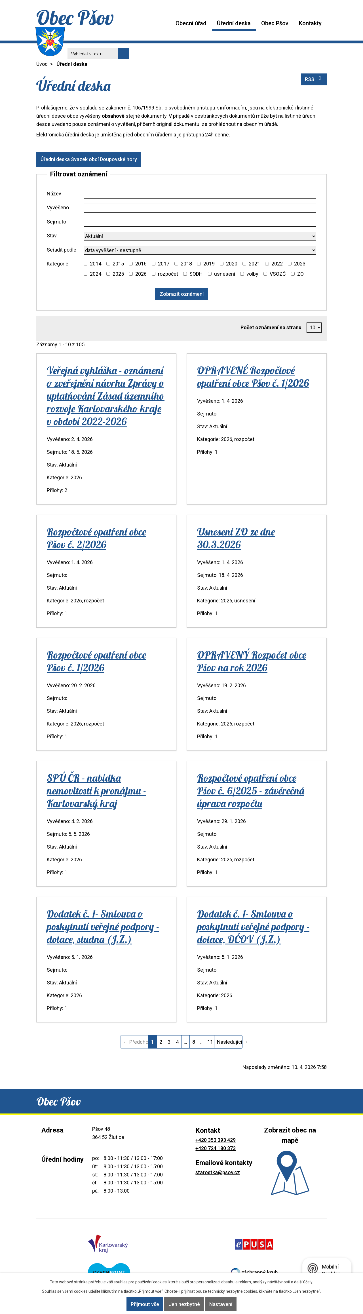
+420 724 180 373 (215, 1148)
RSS (314, 78)
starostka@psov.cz (217, 1172)
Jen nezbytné (184, 1304)
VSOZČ (278, 274)
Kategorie (57, 264)
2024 (95, 274)
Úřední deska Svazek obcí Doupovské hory (93, 159)
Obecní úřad (191, 23)
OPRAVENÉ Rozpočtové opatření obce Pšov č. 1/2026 (253, 376)
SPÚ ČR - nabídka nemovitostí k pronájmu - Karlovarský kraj (96, 790)
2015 (118, 264)
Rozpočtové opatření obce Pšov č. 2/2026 (96, 538)
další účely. (303, 1282)
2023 (299, 264)
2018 (186, 264)
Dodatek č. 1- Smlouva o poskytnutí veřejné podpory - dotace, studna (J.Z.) (103, 926)
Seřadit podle (61, 250)
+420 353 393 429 (215, 1140)
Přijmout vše (137, 1304)
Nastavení (228, 1304)
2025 (118, 274)
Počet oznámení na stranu (270, 327)
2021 (254, 264)
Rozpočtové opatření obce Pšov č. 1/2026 (96, 661)
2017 (163, 264)
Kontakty (310, 23)
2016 (141, 264)
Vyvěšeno (58, 207)
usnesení (224, 274)
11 (210, 1042)
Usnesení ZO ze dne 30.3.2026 (236, 538)
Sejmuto (56, 222)
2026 (141, 274)
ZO (300, 274)
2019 (209, 264)
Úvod (165, 23)
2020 (231, 264)
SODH (196, 274)
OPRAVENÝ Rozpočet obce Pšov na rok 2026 (251, 661)
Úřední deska (234, 23)
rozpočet (168, 274)
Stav (52, 236)
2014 (95, 264)
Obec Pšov (274, 23)
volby (252, 274)
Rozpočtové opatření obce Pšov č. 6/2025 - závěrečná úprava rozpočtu (250, 790)
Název (54, 194)
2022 (277, 264)
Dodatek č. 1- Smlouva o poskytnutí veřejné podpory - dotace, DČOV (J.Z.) (253, 926)
